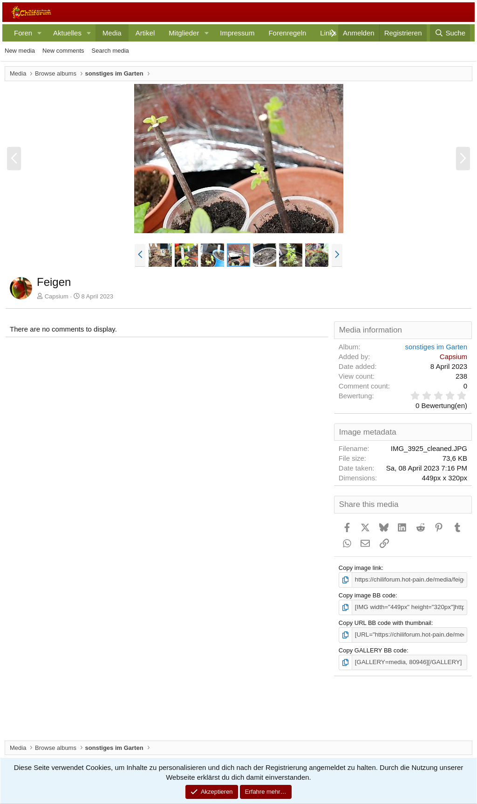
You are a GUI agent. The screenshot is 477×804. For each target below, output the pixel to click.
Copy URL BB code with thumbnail (385, 622)
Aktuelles (67, 33)
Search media (110, 50)
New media (20, 50)
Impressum (237, 33)
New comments (63, 50)
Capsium (56, 296)
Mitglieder (184, 33)
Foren (23, 33)
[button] (39, 33)
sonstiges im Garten (436, 347)
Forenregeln (287, 33)
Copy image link (360, 567)
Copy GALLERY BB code (373, 649)
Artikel (145, 33)
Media (112, 33)
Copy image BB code (367, 595)
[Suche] (450, 33)
